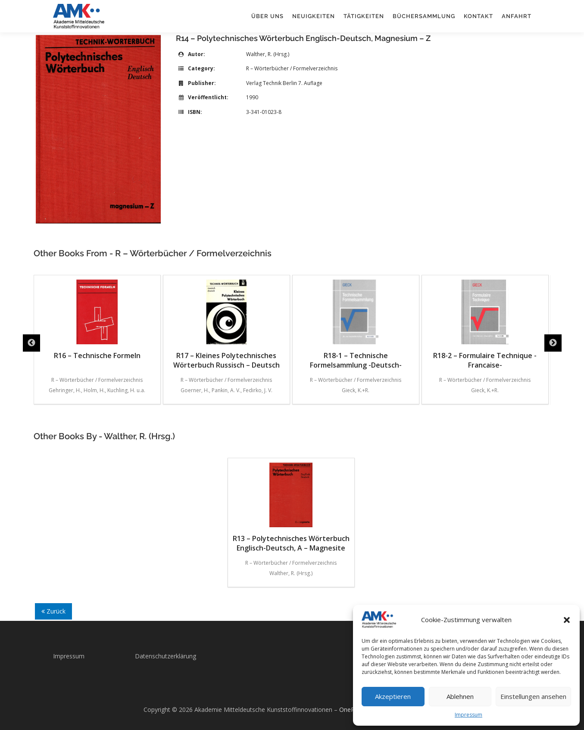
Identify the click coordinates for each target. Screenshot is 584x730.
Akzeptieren (393, 696)
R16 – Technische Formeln (97, 320)
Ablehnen (460, 696)
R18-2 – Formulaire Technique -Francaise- (485, 325)
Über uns (267, 16)
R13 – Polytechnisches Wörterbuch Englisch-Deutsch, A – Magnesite (291, 508)
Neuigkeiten (313, 16)
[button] (566, 620)
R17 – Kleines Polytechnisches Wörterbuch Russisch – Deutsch (226, 325)
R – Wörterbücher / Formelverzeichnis (291, 68)
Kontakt (478, 16)
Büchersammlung (424, 16)
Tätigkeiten (364, 16)
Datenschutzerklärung (165, 656)
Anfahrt (516, 16)
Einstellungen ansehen (533, 696)
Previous (31, 343)
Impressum (468, 714)
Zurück (53, 611)
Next (553, 343)
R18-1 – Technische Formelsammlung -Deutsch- (356, 325)
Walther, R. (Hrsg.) (267, 54)
